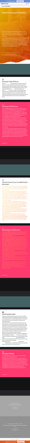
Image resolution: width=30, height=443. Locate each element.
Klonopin (10, 38)
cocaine (3, 136)
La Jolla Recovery (4, 3)
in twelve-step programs (20, 340)
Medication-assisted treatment (10, 337)
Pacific (22, 367)
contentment (4, 363)
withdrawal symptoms (9, 108)
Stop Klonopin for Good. (15, 403)
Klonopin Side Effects (10, 81)
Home (3, 6)
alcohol (25, 135)
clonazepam (8, 83)
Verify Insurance (21, 441)
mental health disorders (14, 341)
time (14, 359)
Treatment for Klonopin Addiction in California (15, 423)
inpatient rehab (5, 364)
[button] (27, 3)
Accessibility (17, 439)
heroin (15, 334)
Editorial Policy (13, 439)
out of (14, 364)
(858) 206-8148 (20, 1)
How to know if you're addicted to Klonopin (15, 183)
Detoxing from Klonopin (11, 230)
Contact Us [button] (4, 143)
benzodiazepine (16, 113)
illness (13, 88)
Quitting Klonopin (9, 314)
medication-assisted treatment (8, 44)
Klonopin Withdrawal (10, 106)
